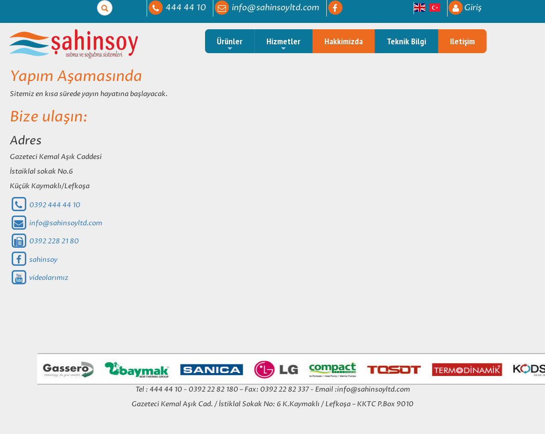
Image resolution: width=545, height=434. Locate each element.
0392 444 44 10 (45, 205)
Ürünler (230, 44)
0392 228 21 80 (44, 241)
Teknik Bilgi (406, 41)
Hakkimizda (343, 41)
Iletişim (462, 41)
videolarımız (39, 277)
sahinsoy (33, 259)
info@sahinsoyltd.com (56, 223)
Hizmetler (283, 44)
